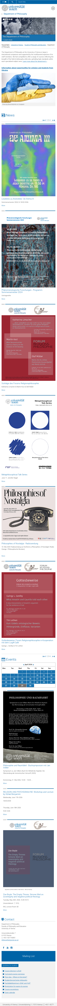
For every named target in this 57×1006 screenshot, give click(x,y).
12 (51, 675)
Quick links (22, 2)
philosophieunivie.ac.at (10, 940)
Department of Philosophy (15, 14)
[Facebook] (4, 948)
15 (22, 679)
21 (14, 682)
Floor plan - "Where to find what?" (16, 977)
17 (37, 679)
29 (22, 685)
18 (44, 679)
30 (30, 685)
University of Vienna (17, 45)
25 (44, 682)
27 (6, 685)
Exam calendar (10, 992)
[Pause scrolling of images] (11, 19)
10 (37, 675)
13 (6, 679)
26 (51, 682)
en (4, 2)
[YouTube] (8, 948)
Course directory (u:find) (13, 971)
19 (51, 679)
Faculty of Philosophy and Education (35, 45)
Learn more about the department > (35, 61)
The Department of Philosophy (16, 36)
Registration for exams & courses (16, 986)
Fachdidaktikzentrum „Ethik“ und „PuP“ (17, 983)
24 (37, 682)
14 (14, 679)
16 (30, 679)
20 (6, 682)
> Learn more (7, 40)
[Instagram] (12, 948)
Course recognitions (12, 989)
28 (14, 685)
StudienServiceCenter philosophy (16, 980)
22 (22, 682)
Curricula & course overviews (15, 974)
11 (44, 675)
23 (30, 682)
